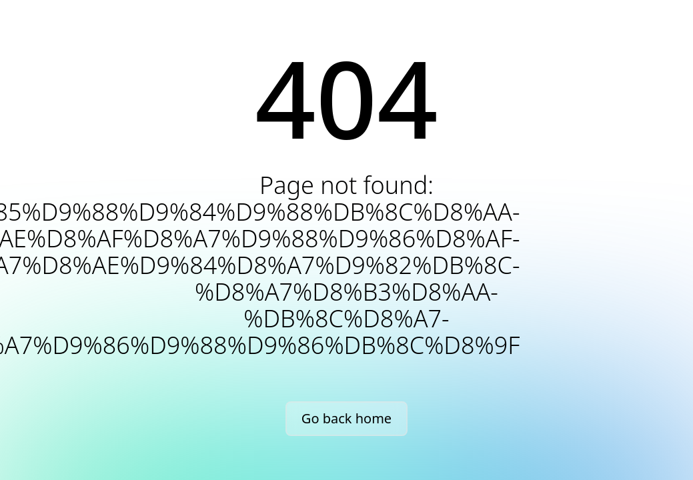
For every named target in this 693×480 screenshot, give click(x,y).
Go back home (346, 418)
